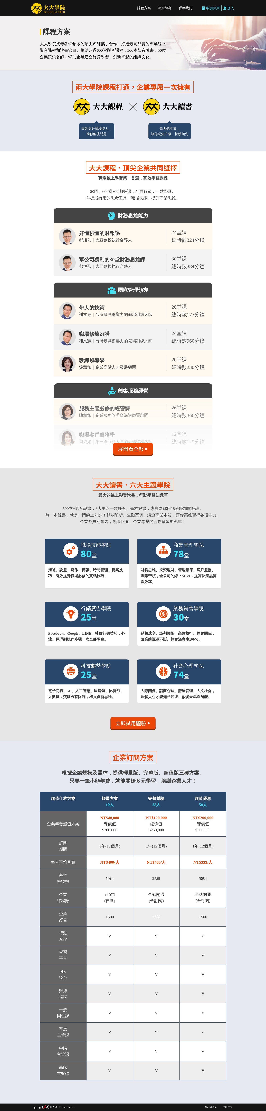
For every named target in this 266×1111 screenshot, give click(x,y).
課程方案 (144, 8)
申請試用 (211, 8)
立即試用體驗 (133, 723)
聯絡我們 (185, 8)
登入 (228, 8)
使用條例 (227, 1107)
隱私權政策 (211, 1107)
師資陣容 (165, 8)
